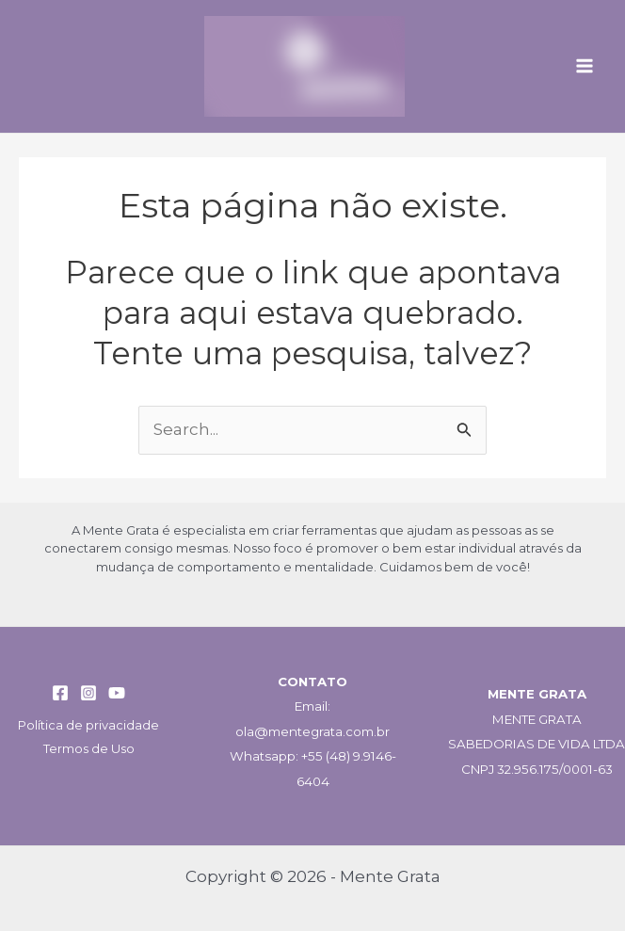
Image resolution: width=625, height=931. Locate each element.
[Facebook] (60, 692)
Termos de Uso (89, 748)
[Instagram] (88, 692)
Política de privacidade (88, 724)
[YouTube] (116, 692)
